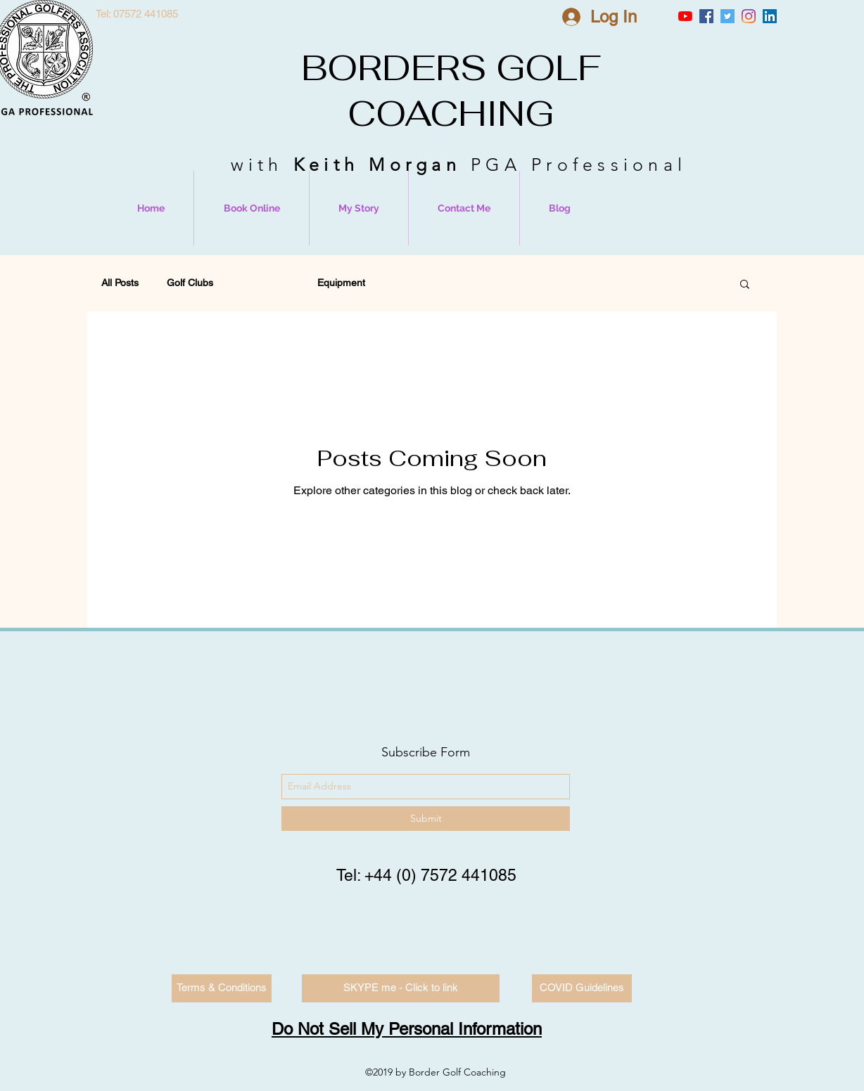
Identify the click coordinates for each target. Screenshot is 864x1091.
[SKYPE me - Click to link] (401, 988)
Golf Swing (265, 282)
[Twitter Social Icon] (727, 16)
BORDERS (394, 68)
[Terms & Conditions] (222, 988)
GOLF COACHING (474, 90)
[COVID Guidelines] (582, 988)
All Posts (120, 282)
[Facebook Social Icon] (706, 16)
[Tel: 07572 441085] (136, 14)
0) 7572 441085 (459, 875)
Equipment (341, 282)
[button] (744, 285)
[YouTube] (685, 16)
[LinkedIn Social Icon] (770, 16)
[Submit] (425, 818)
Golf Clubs (190, 282)
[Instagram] (749, 16)
